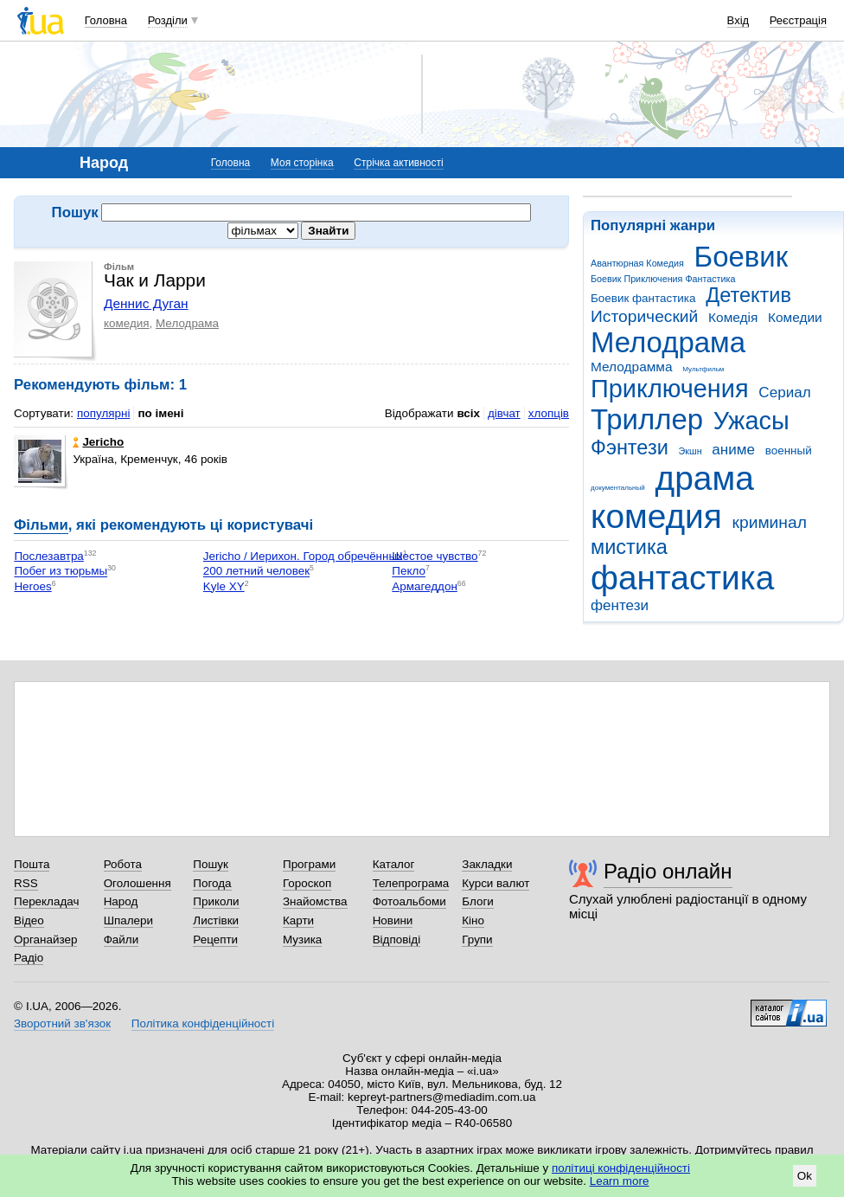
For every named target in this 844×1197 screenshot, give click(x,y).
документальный (618, 488)
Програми (309, 864)
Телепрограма (411, 883)
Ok (804, 1175)
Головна (106, 20)
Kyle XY (224, 586)
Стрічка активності (398, 163)
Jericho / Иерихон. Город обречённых (303, 556)
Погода (212, 883)
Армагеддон (424, 586)
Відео (29, 920)
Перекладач (46, 901)
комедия (656, 516)
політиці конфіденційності (621, 1168)
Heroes (32, 586)
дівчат (504, 413)
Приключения (670, 388)
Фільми (41, 525)
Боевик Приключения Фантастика (663, 279)
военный (788, 450)
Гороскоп (307, 883)
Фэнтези (629, 447)
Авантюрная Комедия (637, 263)
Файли (121, 939)
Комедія (733, 317)
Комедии (795, 317)
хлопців (548, 413)
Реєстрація (798, 20)
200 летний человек (256, 571)
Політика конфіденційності (202, 1023)
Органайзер (45, 939)
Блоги (478, 901)
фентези (620, 605)
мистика (629, 547)
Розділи (168, 20)
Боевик (741, 257)
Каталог (394, 864)
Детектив (748, 295)
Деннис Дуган (146, 303)
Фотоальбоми (409, 901)
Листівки (216, 920)
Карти (298, 920)
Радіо (28, 957)
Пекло (408, 571)
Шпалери (128, 920)
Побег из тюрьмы (60, 571)
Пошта (31, 864)
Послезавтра (48, 556)
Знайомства (315, 901)
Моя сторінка (302, 163)
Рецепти (215, 939)
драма (704, 478)
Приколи (216, 901)
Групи (477, 939)
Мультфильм (703, 369)
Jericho (98, 441)
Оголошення (137, 883)
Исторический (644, 316)
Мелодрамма (632, 366)
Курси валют (495, 883)
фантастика (682, 577)
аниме (733, 449)
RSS (26, 883)
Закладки (487, 864)
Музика (302, 939)
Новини (393, 920)
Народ (121, 901)
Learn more (619, 1180)
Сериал (784, 392)
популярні (103, 413)
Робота (123, 864)
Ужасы (751, 420)
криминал (769, 522)
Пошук (210, 864)
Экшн (690, 451)
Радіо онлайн (668, 871)
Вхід (738, 20)
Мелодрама (668, 342)
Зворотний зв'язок (62, 1023)
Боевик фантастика (643, 298)
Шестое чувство (434, 556)
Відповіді (397, 939)
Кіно (473, 920)
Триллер (647, 419)
